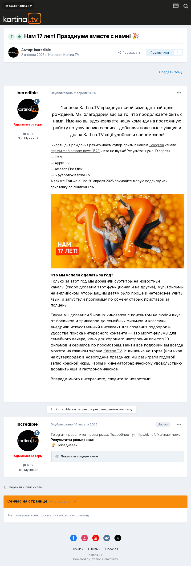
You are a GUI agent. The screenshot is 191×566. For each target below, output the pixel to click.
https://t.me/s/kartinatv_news (158, 434)
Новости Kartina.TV (63, 55)
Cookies (111, 549)
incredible (42, 50)
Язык (78, 549)
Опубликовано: (73, 93)
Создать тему (171, 72)
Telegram (156, 145)
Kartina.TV (112, 351)
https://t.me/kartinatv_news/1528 (75, 151)
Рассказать (129, 52)
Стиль (94, 549)
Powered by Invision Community (95, 559)
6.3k (28, 134)
